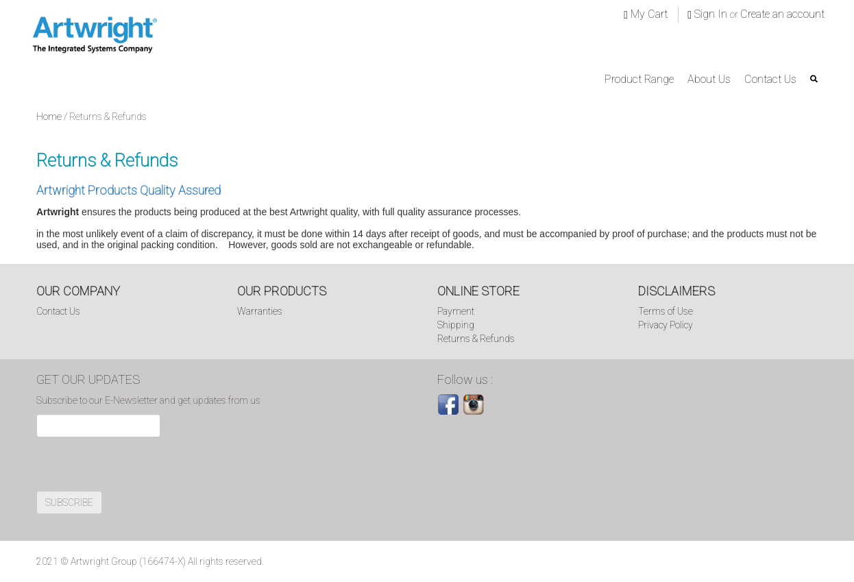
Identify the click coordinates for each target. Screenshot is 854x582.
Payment (455, 311)
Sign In (708, 14)
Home (49, 116)
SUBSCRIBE (69, 502)
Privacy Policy (665, 324)
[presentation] (140, 464)
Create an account (782, 14)
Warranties (259, 311)
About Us (709, 79)
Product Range (639, 79)
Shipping (455, 324)
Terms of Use (665, 311)
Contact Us (770, 79)
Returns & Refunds (476, 338)
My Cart (646, 14)
